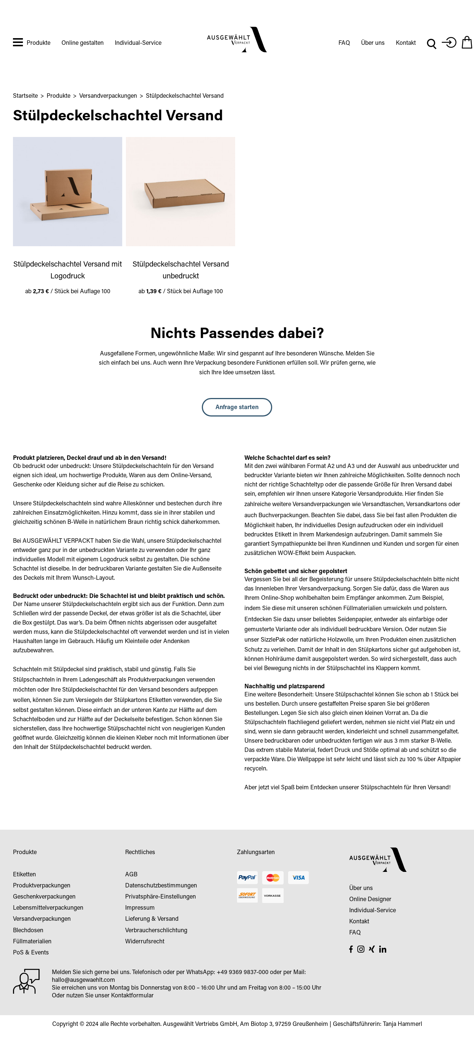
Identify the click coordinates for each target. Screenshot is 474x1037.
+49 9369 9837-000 (242, 973)
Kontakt (406, 43)
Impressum (140, 908)
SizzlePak (273, 640)
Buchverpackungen (283, 516)
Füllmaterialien (362, 609)
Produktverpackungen (156, 680)
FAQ (344, 43)
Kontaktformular (132, 996)
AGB (131, 875)
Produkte (38, 43)
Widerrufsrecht (144, 942)
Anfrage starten (237, 408)
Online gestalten (82, 43)
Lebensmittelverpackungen (48, 908)
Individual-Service (138, 43)
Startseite (25, 96)
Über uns (373, 43)
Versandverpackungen (108, 96)
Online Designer (370, 900)
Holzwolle (340, 640)
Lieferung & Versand (151, 919)
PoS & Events (31, 953)
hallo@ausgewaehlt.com (83, 980)
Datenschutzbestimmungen (161, 886)
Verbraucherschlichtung (156, 931)
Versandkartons (426, 505)
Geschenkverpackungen (44, 897)
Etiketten (160, 700)
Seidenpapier (354, 620)
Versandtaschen (383, 505)
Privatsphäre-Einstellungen (160, 897)
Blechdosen (28, 931)
